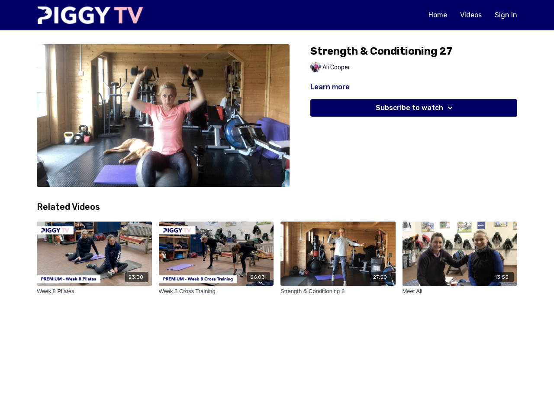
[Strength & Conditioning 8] (338, 291)
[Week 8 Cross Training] (216, 291)
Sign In (506, 15)
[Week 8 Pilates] (94, 291)
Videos (471, 15)
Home (437, 15)
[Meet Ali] (460, 291)
